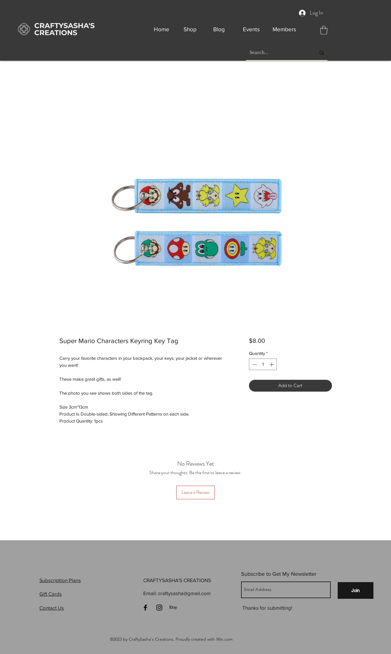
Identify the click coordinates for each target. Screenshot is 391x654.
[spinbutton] (263, 364)
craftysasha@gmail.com (184, 593)
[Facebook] (145, 608)
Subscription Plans (60, 580)
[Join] (355, 590)
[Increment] (272, 364)
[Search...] (278, 53)
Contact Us (51, 608)
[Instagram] (159, 608)
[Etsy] (173, 608)
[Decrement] (254, 364)
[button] (323, 30)
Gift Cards (50, 594)
